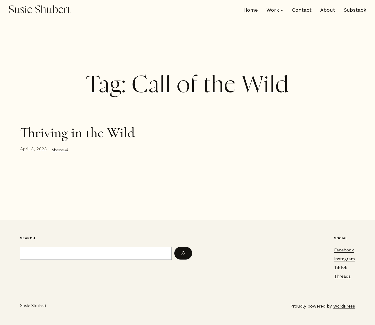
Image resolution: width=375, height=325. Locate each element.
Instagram (344, 258)
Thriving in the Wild (77, 132)
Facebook (344, 249)
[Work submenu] (281, 9)
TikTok (340, 267)
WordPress (344, 306)
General (60, 149)
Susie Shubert (40, 10)
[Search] (183, 253)
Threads (342, 276)
